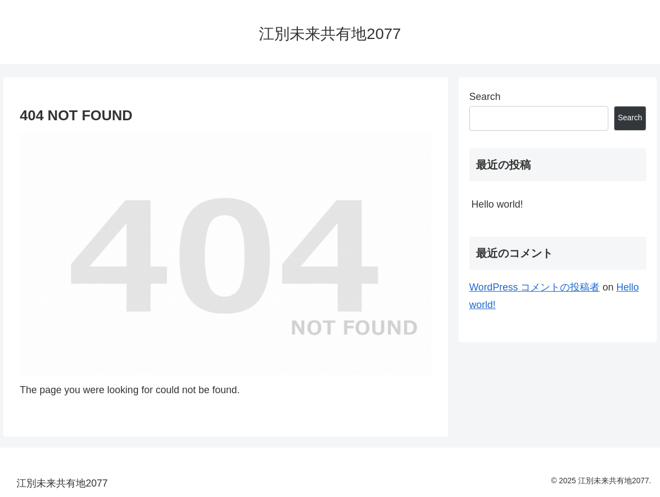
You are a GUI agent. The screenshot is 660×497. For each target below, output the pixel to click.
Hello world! (497, 204)
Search (485, 96)
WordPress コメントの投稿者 (534, 287)
